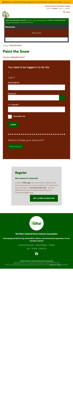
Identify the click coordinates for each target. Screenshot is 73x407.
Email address (13, 82)
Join (28, 251)
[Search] (36, 39)
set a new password (40, 20)
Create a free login (11, 22)
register (67, 8)
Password (12, 94)
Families (52, 247)
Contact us (42, 251)
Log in (29, 20)
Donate (34, 251)
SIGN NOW (66, 2)
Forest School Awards (26, 247)
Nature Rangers (41, 247)
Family (5, 45)
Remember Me (16, 119)
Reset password (15, 149)
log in (60, 8)
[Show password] (62, 99)
